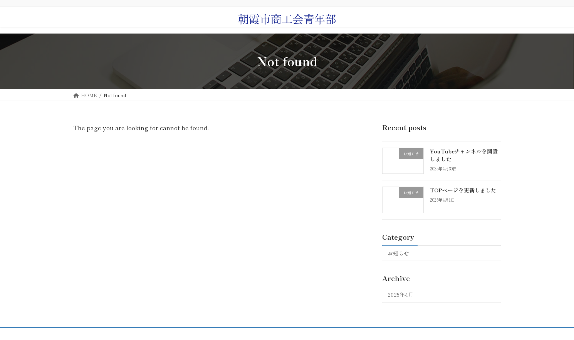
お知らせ (398, 253)
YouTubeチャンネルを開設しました (464, 155)
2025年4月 (400, 294)
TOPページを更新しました (463, 190)
